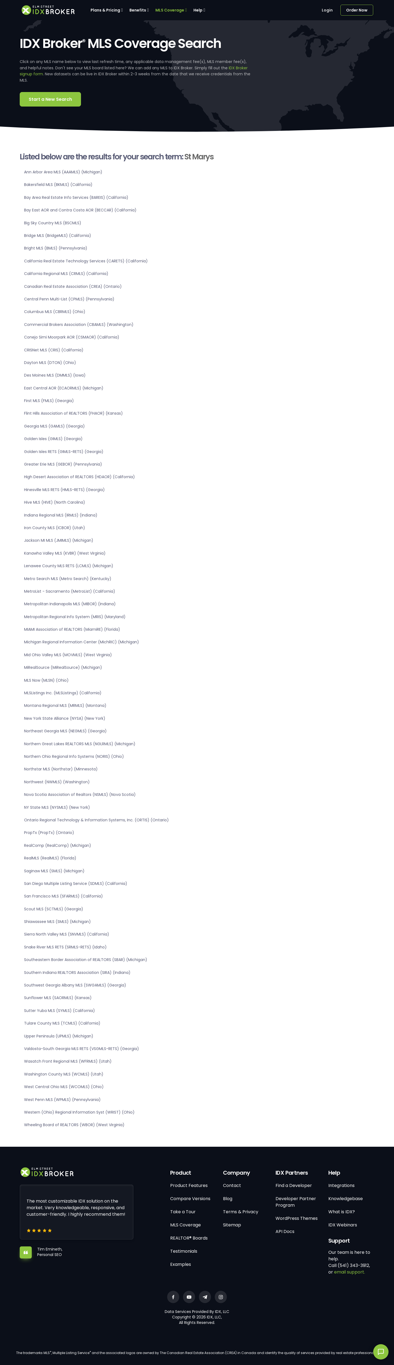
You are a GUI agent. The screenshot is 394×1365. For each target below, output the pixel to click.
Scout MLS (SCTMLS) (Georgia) (53, 909)
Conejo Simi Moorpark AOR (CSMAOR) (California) (71, 337)
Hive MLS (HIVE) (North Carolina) (54, 502)
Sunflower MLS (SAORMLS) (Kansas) (58, 997)
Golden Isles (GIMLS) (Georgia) (53, 438)
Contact (232, 1185)
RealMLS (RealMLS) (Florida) (50, 858)
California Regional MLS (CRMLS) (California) (66, 273)
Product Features (189, 1185)
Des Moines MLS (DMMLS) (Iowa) (55, 375)
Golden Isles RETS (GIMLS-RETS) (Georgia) (63, 451)
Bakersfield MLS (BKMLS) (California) (58, 184)
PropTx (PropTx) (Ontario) (49, 832)
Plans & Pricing (105, 10)
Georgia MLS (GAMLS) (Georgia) (54, 426)
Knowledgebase (345, 1198)
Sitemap (232, 1225)
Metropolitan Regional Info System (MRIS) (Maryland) (75, 617)
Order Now (356, 10)
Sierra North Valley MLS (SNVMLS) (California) (66, 934)
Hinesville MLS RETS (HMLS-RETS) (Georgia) (64, 489)
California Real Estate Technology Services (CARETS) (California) (86, 261)
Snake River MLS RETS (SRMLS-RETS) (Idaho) (65, 947)
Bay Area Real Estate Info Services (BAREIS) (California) (76, 197)
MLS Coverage (169, 10)
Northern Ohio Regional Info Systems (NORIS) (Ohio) (74, 756)
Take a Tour (183, 1212)
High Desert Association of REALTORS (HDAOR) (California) (79, 477)
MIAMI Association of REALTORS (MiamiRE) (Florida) (72, 629)
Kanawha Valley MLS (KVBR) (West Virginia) (65, 553)
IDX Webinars (342, 1225)
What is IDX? (341, 1212)
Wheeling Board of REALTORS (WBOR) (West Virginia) (74, 1125)
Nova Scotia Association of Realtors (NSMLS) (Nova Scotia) (80, 794)
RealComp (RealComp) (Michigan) (57, 845)
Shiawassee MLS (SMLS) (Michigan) (57, 921)
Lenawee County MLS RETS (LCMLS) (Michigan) (68, 566)
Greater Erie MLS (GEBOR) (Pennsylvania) (63, 464)
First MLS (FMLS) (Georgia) (49, 400)
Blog (227, 1198)
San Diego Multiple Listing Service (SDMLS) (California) (75, 883)
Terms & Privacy (240, 1212)
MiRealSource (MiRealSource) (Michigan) (63, 667)
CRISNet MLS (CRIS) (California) (53, 350)
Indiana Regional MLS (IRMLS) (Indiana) (60, 515)
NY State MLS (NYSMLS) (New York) (57, 807)
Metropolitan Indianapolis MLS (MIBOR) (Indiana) (70, 604)
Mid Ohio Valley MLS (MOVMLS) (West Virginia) (68, 655)
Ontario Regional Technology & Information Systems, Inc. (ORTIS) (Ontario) (96, 820)
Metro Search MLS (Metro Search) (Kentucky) (67, 578)
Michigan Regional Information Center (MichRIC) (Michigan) (81, 642)
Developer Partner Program (296, 1201)
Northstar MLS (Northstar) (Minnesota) (61, 769)
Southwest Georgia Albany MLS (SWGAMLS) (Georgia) (75, 985)
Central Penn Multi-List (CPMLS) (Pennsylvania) (69, 299)
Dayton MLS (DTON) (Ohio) (50, 362)
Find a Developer (294, 1185)
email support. (349, 1272)
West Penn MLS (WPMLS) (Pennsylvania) (62, 1099)
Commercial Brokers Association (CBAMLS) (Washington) (79, 324)
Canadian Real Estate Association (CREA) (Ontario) (73, 286)
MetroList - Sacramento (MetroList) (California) (69, 591)
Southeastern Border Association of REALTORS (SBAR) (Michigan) (85, 959)
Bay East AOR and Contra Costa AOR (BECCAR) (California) (80, 210)
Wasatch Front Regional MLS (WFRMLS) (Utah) (68, 1061)
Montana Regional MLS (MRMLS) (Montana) (65, 705)
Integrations (341, 1185)
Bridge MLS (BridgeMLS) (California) (57, 235)
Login (327, 10)
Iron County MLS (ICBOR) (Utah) (54, 527)
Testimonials (183, 1251)
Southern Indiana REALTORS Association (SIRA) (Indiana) (77, 972)
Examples (180, 1264)
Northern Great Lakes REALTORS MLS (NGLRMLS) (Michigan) (79, 744)
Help (197, 10)
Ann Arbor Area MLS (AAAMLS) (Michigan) (63, 172)
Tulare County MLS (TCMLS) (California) (62, 1023)
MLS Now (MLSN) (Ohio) (46, 680)
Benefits (137, 10)
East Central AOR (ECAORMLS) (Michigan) (63, 388)
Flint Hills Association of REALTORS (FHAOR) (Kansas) (73, 413)
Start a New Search (50, 99)
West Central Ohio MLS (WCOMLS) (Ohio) (64, 1086)
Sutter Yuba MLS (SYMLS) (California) (59, 1010)
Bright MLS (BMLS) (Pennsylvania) (55, 248)
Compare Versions (190, 1198)
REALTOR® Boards (189, 1238)
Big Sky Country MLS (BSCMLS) (52, 223)
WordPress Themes (297, 1218)
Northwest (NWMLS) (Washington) (57, 782)
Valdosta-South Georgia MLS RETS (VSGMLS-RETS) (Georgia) (81, 1048)
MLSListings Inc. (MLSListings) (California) (63, 693)
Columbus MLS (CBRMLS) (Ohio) (54, 311)
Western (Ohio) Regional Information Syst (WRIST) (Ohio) (79, 1112)
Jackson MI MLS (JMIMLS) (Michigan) (58, 540)
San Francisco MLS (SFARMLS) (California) (63, 896)
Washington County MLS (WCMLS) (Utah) (63, 1074)
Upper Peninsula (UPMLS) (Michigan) (58, 1036)
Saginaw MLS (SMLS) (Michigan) (54, 871)
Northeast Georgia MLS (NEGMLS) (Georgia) (65, 731)
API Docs (285, 1231)
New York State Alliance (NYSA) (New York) (64, 718)
